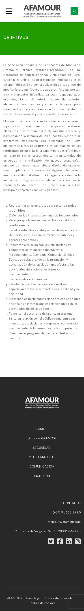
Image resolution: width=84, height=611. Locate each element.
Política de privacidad (59, 598)
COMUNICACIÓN (42, 466)
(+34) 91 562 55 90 (67, 512)
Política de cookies (42, 603)
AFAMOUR (42, 429)
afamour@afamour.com (64, 522)
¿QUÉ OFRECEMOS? (42, 438)
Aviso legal (33, 598)
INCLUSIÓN (42, 476)
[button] (9, 11)
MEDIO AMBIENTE (42, 457)
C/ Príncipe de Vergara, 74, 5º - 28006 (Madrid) (47, 531)
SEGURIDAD (42, 447)
